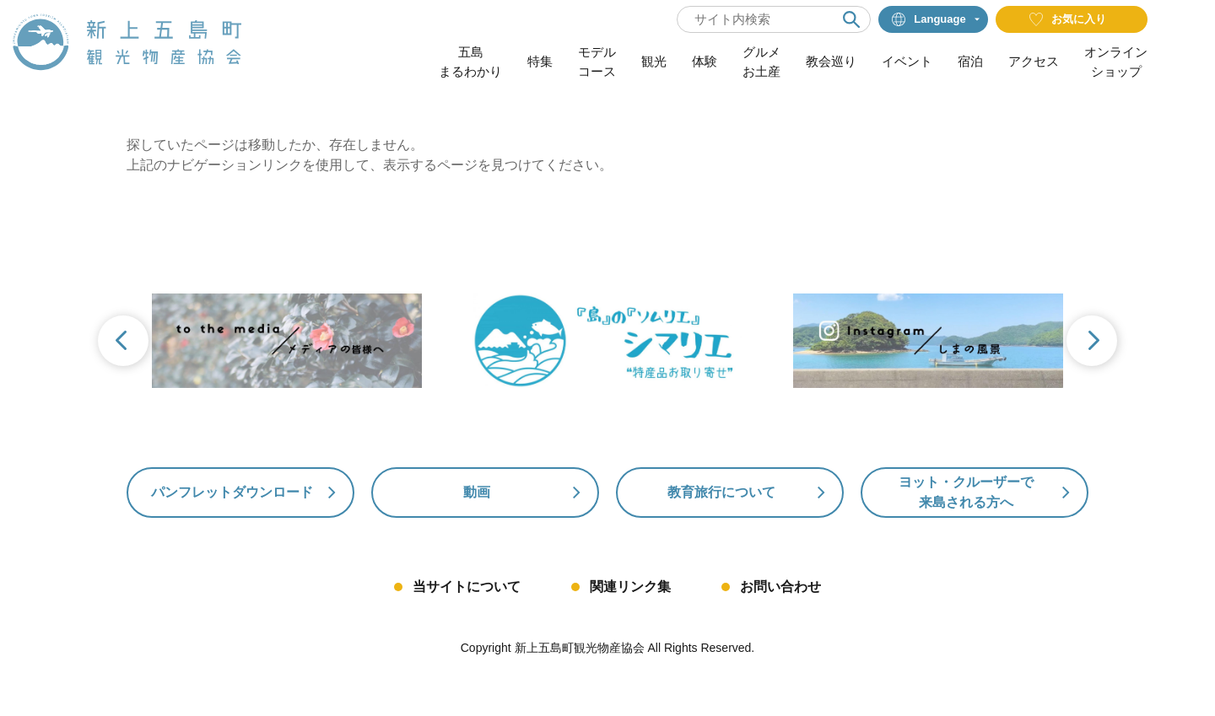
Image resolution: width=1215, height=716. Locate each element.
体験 (704, 61)
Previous (121, 342)
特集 (540, 61)
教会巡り (831, 61)
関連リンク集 (630, 586)
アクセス (1033, 61)
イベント (907, 61)
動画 (476, 492)
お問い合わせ (780, 586)
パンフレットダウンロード (232, 492)
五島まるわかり (470, 61)
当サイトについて (467, 586)
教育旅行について (721, 492)
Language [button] (928, 19)
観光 (654, 61)
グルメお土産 (761, 61)
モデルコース (597, 61)
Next (1093, 342)
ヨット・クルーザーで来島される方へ (966, 492)
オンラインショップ (1116, 61)
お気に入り (1067, 19)
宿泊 (970, 61)
